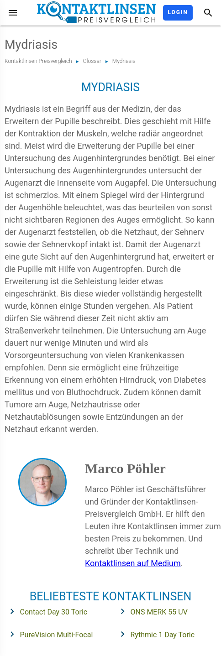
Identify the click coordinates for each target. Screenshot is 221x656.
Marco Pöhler (125, 468)
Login (178, 12)
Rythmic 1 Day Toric (155, 634)
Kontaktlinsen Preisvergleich (38, 61)
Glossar (92, 61)
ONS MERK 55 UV (151, 611)
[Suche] (208, 13)
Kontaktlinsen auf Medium (133, 563)
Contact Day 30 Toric (46, 611)
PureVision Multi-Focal (48, 634)
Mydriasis (124, 61)
